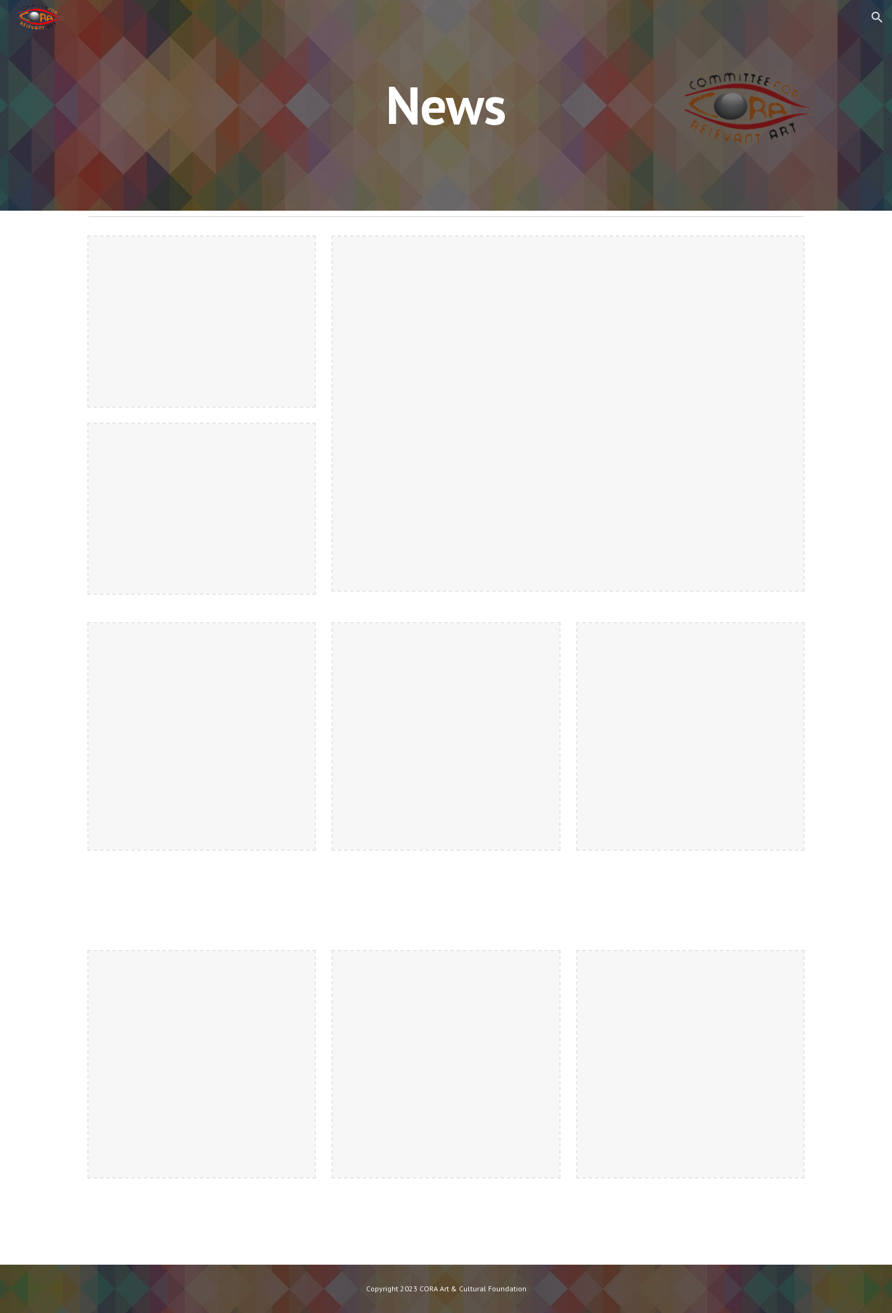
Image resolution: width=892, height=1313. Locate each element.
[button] (877, 17)
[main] (446, 105)
